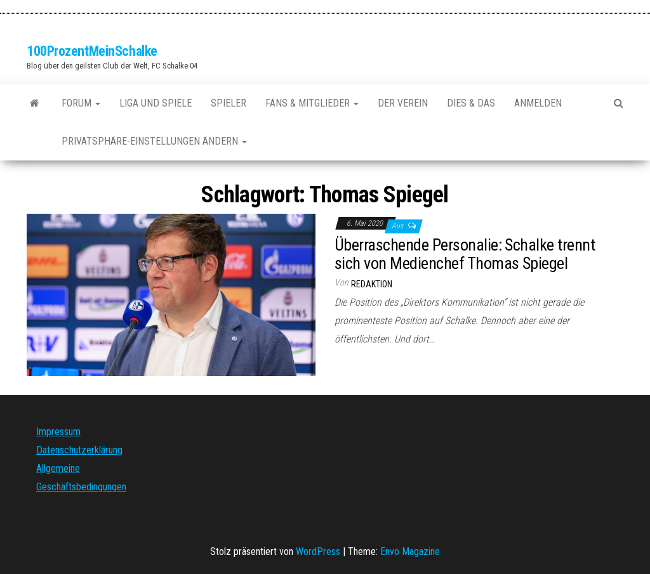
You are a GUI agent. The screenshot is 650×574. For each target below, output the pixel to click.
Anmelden (538, 103)
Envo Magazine (410, 551)
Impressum (58, 432)
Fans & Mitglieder (312, 103)
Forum (81, 103)
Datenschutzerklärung (79, 450)
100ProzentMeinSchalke (92, 51)
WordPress (318, 551)
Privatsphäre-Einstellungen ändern (154, 141)
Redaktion (371, 284)
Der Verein (403, 103)
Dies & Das (471, 103)
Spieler (228, 103)
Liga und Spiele (155, 103)
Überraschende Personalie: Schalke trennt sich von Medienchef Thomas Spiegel (465, 254)
